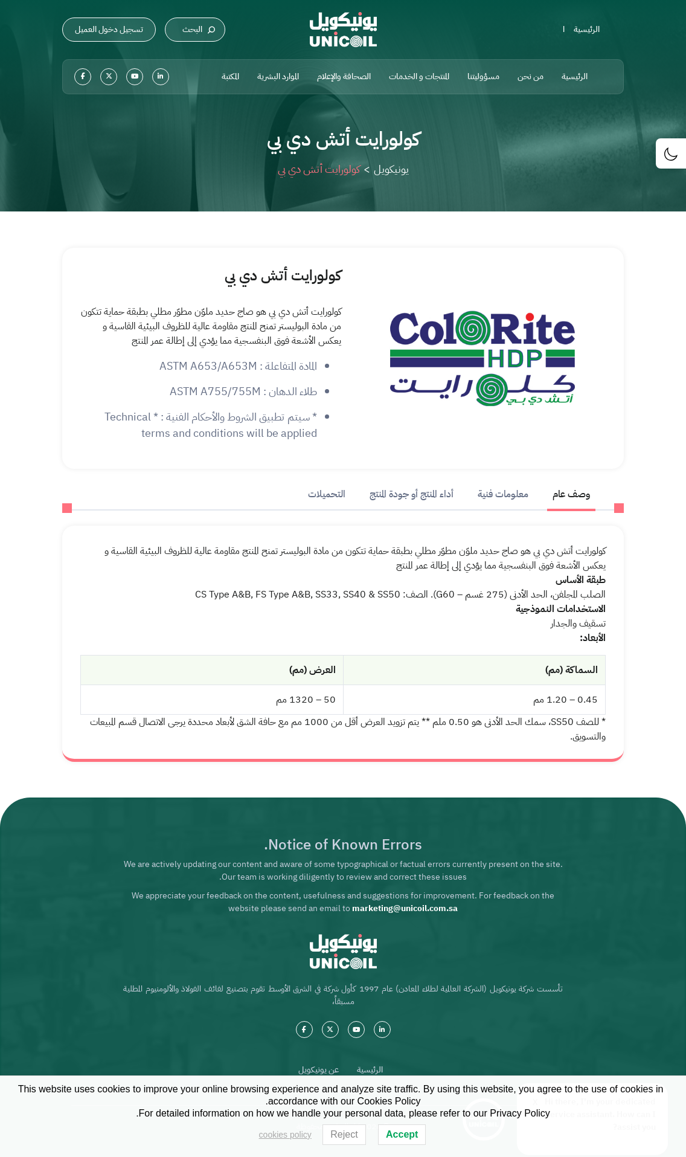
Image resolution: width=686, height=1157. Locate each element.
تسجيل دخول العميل (109, 29)
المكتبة (230, 76)
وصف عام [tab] (571, 494)
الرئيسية (587, 29)
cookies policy (285, 1134)
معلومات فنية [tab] (503, 494)
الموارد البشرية (278, 76)
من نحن (530, 76)
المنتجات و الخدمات (419, 76)
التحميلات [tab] (326, 494)
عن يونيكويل (318, 1069)
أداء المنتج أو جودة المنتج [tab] (412, 494)
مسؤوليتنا (483, 76)
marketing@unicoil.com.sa (405, 908)
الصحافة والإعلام (344, 76)
